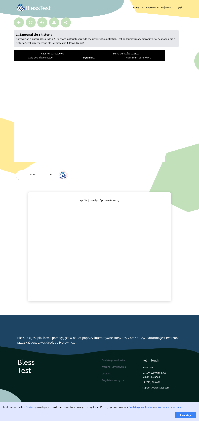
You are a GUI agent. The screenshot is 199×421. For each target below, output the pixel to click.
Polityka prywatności (140, 407)
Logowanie (152, 7)
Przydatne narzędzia (113, 380)
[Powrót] (19, 22)
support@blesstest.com (155, 387)
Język (179, 7)
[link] (34, 7)
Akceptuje (185, 415)
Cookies (29, 407)
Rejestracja (167, 7)
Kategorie (138, 7)
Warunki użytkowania (170, 407)
